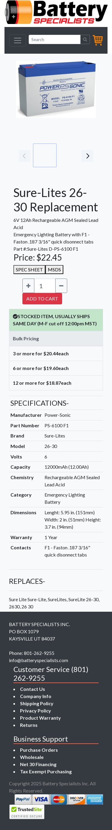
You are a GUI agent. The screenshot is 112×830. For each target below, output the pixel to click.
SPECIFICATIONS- (39, 403)
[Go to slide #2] (71, 155)
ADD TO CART (42, 298)
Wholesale (32, 757)
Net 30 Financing (38, 764)
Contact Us (32, 689)
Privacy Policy (35, 710)
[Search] (55, 39)
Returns (29, 725)
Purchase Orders (39, 750)
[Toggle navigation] (17, 40)
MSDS (54, 269)
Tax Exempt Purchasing (46, 771)
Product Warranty (40, 718)
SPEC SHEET (29, 269)
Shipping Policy (36, 703)
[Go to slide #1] (45, 155)
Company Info (35, 696)
